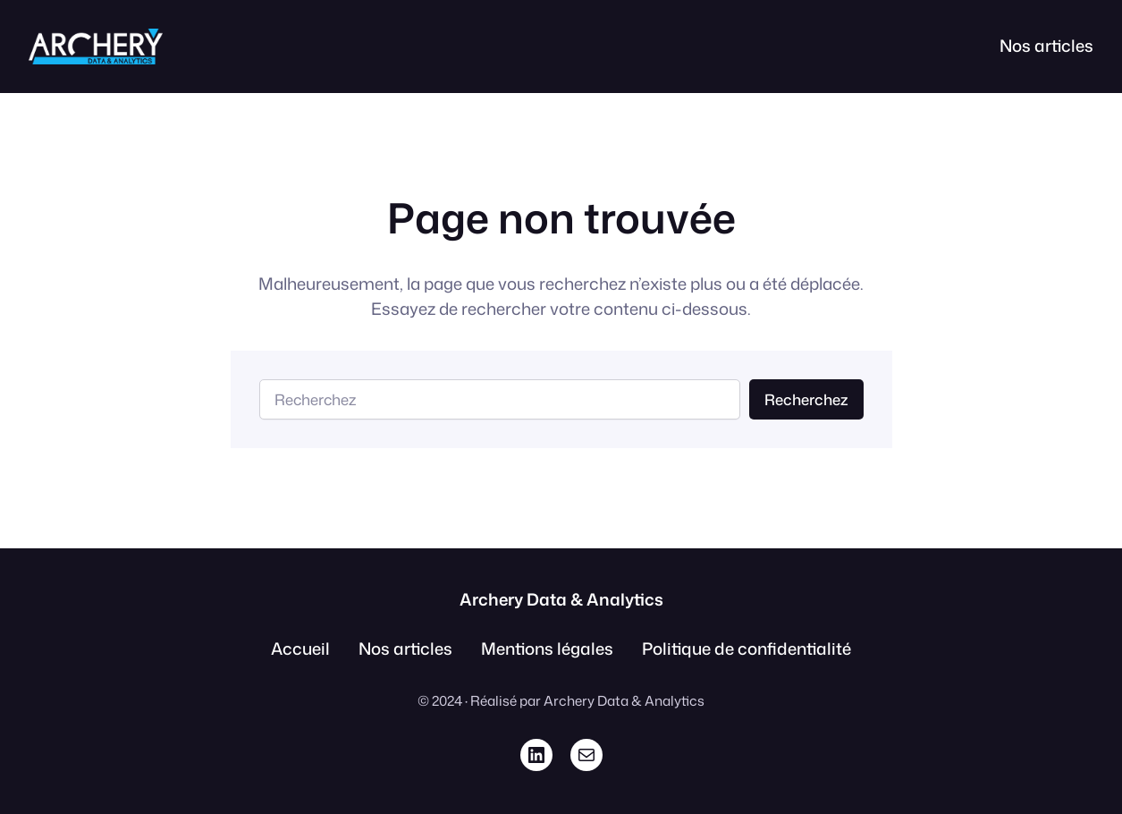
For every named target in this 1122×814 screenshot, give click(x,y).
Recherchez (806, 399)
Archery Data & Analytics (561, 599)
